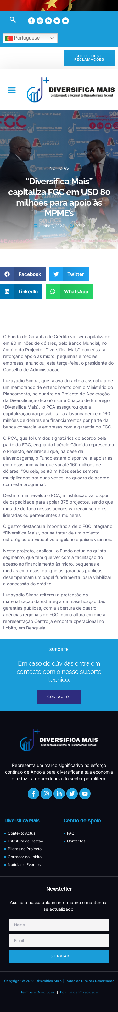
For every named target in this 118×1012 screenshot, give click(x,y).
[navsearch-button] (9, 20)
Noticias (59, 168)
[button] (11, 90)
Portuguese (22, 38)
